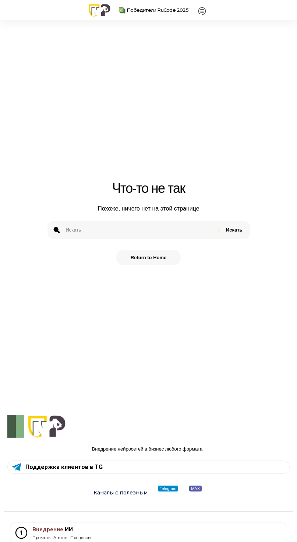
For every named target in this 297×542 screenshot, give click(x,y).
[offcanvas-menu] (202, 11)
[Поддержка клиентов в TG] (16, 467)
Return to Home (149, 257)
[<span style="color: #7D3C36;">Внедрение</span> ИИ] (21, 532)
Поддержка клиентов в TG (64, 466)
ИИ (52, 529)
